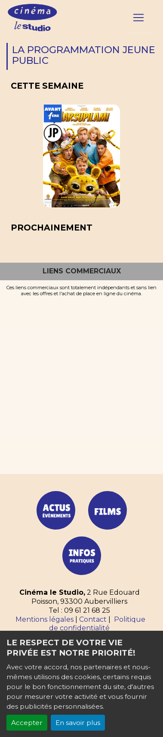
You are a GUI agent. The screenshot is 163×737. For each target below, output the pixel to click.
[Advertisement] (81, 382)
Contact (93, 619)
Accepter (27, 723)
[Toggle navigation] (138, 17)
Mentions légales (44, 619)
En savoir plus (77, 723)
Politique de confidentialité (97, 623)
